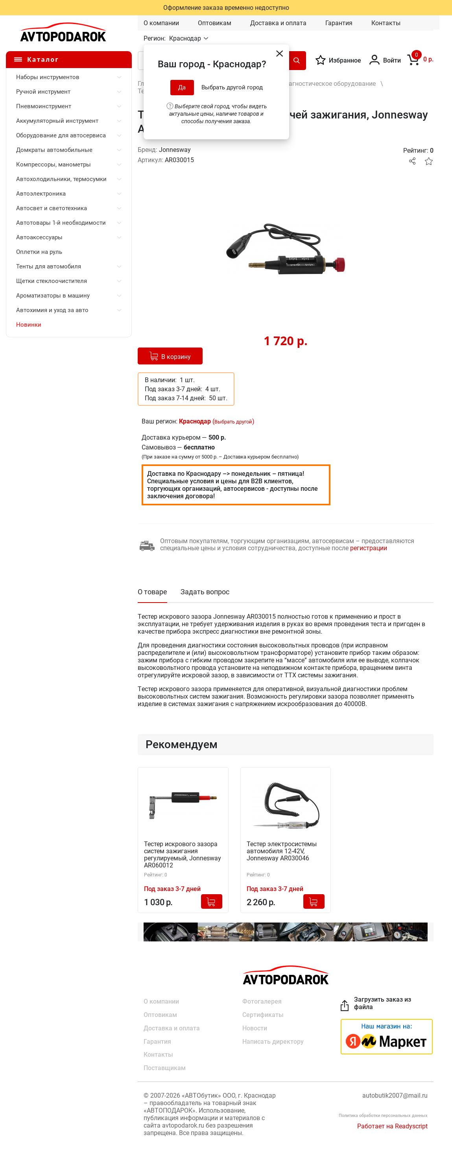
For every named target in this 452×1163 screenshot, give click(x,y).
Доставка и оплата (278, 23)
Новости (254, 1028)
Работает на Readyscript (392, 1126)
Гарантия (338, 23)
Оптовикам (214, 23)
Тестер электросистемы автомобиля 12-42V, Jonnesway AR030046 (282, 851)
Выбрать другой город (232, 87)
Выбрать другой (233, 422)
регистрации (368, 548)
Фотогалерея (262, 1001)
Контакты (385, 23)
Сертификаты (263, 1015)
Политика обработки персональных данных (383, 1116)
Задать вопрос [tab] (205, 592)
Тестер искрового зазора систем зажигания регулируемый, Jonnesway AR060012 (182, 855)
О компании (161, 23)
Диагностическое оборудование (328, 83)
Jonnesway (175, 149)
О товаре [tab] (152, 592)
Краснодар (186, 38)
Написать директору (273, 1041)
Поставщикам (165, 1068)
